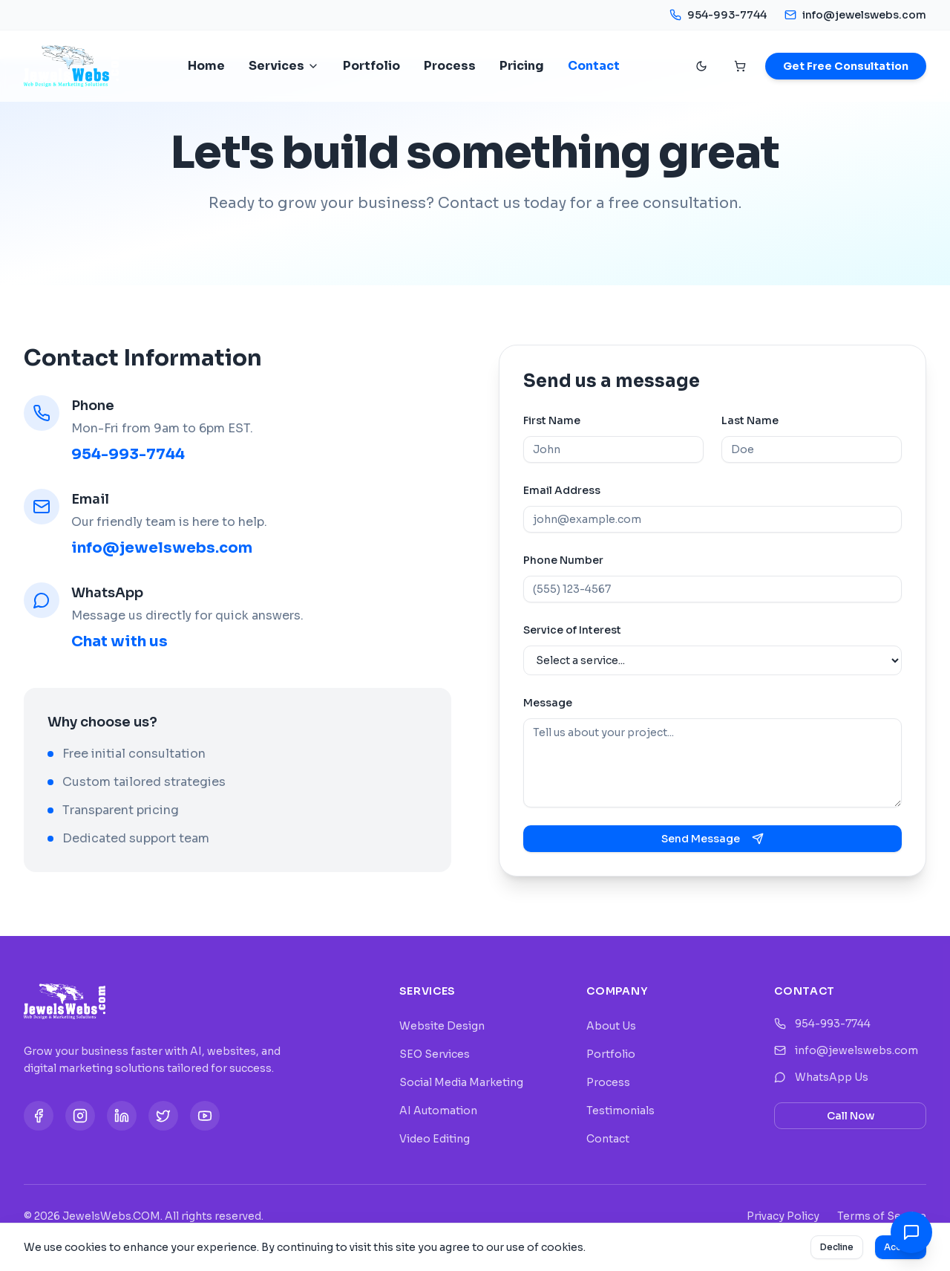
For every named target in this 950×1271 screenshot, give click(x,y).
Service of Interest (572, 630)
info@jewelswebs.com (855, 15)
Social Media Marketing (461, 1082)
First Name (551, 420)
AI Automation (438, 1110)
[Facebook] (38, 1116)
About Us (611, 1026)
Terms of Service (881, 1216)
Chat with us (119, 641)
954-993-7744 (718, 15)
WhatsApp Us (821, 1077)
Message (547, 702)
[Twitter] (163, 1116)
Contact (594, 66)
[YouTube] (205, 1116)
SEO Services (434, 1054)
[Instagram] (80, 1116)
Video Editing (434, 1138)
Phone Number (563, 560)
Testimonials (620, 1110)
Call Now (850, 1115)
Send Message (712, 838)
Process (450, 66)
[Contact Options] (911, 1232)
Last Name (750, 420)
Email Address (561, 490)
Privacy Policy (783, 1216)
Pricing (521, 66)
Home (206, 66)
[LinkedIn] (122, 1116)
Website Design (442, 1026)
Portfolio (371, 66)
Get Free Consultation (845, 66)
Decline (837, 1246)
